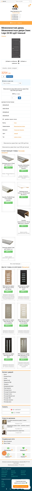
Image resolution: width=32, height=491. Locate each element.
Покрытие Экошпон (19, 130)
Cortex (5, 378)
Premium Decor (7, 376)
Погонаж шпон (7, 402)
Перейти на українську (20, 486)
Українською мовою (13, 464)
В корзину (9, 76)
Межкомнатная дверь (19, 126)
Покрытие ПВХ (7, 382)
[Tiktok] (17, 489)
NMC (12, 474)
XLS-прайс (16, 412)
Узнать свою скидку (9, 68)
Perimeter (3, 476)
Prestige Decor (14, 476)
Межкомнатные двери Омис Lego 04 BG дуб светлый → (16, 147)
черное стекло (17, 137)
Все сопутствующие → (16, 263)
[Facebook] (6, 489)
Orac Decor (23, 474)
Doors (5, 374)
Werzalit (3, 484)
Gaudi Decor (4, 472)
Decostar (13, 471)
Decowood (23, 471)
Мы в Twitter (6, 443)
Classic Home (4, 471)
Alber (2, 481)
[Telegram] (21, 489)
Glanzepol (13, 472)
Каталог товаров (16, 23)
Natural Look (7, 380)
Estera (2, 483)
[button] (29, 40)
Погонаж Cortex (8, 394)
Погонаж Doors (7, 390)
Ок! (20, 83)
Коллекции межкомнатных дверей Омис (15, 430)
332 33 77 (16, 15)
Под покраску (7, 388)
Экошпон (25, 267)
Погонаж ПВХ (7, 398)
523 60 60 (16, 19)
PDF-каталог (16, 409)
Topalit (2, 486)
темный (16, 133)
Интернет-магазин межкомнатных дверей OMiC (14, 461)
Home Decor (4, 474)
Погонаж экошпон (8, 400)
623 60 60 (16, 17)
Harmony (23, 472)
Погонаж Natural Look (9, 396)
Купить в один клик (8, 81)
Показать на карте (16, 12)
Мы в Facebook (7, 441)
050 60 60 (16, 16)
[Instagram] (14, 489)
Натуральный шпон (8, 386)
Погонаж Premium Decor (10, 392)
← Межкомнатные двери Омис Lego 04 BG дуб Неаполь (16, 143)
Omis (15, 122)
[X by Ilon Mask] (10, 489)
